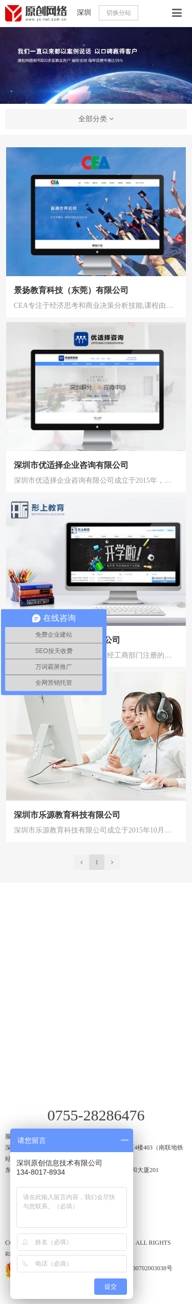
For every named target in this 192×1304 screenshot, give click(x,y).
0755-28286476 (96, 1115)
